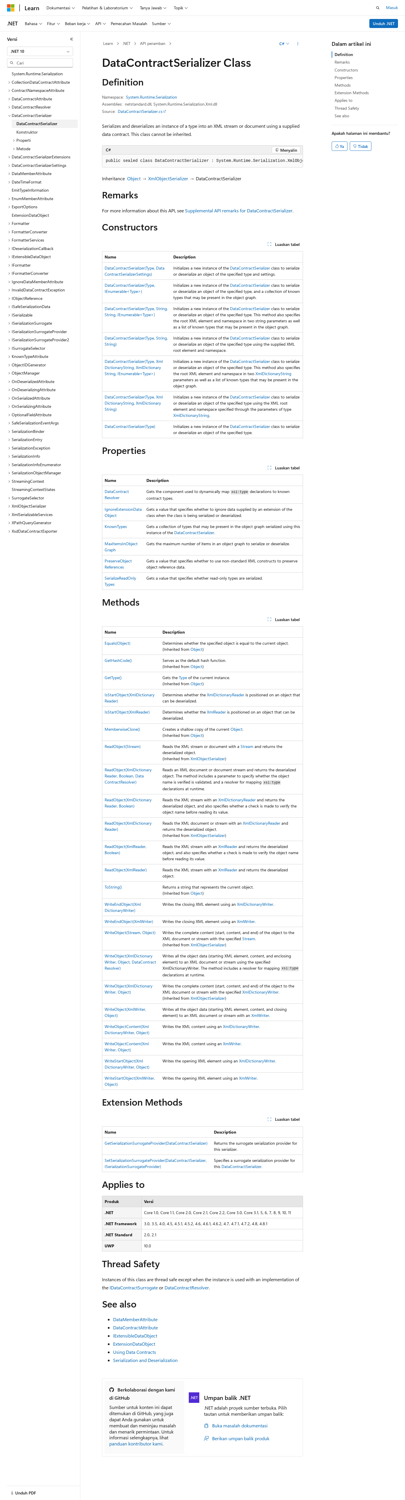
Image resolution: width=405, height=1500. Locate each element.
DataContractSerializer (250, 268)
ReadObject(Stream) (123, 746)
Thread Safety (347, 108)
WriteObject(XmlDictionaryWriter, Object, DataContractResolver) (130, 962)
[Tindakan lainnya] (298, 43)
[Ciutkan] (71, 39)
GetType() (113, 677)
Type (183, 677)
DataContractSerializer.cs (140, 111)
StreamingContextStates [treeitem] (33, 489)
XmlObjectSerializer (168, 178)
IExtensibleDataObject (135, 1336)
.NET (126, 43)
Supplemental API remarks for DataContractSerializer (238, 210)
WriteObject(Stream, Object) (130, 932)
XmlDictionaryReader (225, 694)
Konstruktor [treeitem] (27, 132)
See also (342, 115)
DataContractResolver (187, 1287)
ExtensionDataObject (134, 1344)
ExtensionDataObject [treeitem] (30, 215)
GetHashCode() (118, 660)
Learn (108, 43)
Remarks (342, 62)
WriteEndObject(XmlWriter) (129, 921)
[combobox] (40, 51)
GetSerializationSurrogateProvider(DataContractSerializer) (156, 1143)
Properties (344, 77)
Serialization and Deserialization (145, 1360)
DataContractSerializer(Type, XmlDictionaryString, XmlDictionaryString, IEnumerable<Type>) (134, 367)
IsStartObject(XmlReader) (127, 712)
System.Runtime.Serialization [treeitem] (37, 73)
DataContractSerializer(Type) (130, 426)
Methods (343, 85)
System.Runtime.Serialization (151, 97)
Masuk (392, 7)
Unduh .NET (384, 23)
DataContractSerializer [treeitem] (36, 123)
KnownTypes (116, 526)
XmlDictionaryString (273, 373)
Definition (344, 54)
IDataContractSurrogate (134, 1287)
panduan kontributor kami (135, 1443)
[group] (202, 161)
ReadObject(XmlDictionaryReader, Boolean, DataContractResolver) (128, 776)
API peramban (152, 43)
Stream (246, 746)
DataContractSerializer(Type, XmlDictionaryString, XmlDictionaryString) (134, 403)
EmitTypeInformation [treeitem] (30, 190)
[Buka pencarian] (378, 8)
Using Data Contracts (134, 1352)
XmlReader (216, 712)
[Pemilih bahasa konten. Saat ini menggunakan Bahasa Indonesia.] (28, 1489)
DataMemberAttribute (135, 1319)
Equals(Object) (117, 643)
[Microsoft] (11, 8)
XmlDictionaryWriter (255, 904)
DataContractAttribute (135, 1327)
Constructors (346, 70)
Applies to (343, 100)
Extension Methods (352, 92)
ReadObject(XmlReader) (126, 870)
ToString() (113, 887)
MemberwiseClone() (122, 729)
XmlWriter (246, 921)
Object (134, 178)
